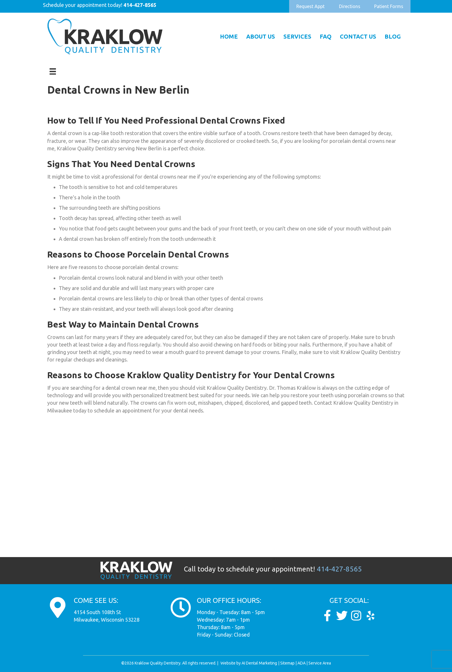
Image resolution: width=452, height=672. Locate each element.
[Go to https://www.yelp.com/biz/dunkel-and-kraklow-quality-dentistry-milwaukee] (370, 616)
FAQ (326, 36)
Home (229, 36)
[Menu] (52, 71)
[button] (310, 6)
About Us (260, 36)
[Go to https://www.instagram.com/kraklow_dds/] (356, 616)
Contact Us (358, 36)
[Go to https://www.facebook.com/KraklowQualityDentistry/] (327, 616)
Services (297, 36)
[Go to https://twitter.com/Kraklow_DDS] (342, 616)
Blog (393, 36)
